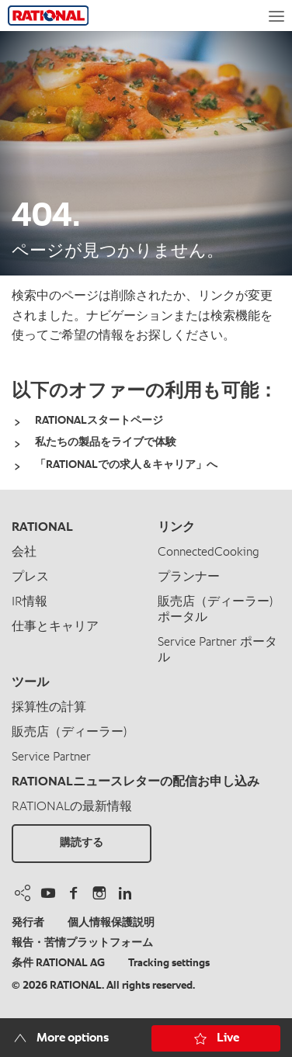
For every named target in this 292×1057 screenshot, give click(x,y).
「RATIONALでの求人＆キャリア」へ (126, 464)
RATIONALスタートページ (99, 420)
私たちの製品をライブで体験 (105, 442)
